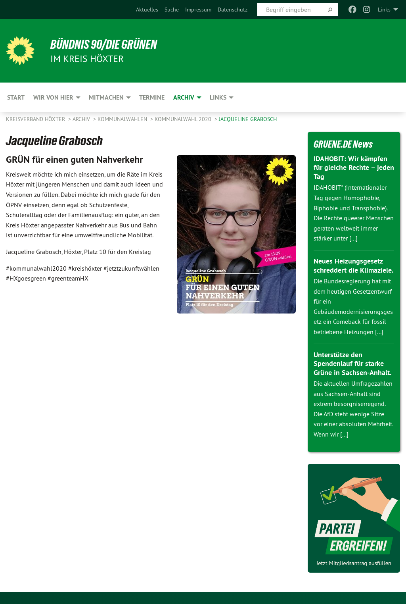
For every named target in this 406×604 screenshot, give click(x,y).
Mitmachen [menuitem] (106, 97)
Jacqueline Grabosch (248, 119)
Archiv (82, 119)
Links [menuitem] (384, 9)
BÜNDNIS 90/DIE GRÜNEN (103, 44)
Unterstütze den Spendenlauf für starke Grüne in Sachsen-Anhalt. (352, 363)
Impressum (198, 9)
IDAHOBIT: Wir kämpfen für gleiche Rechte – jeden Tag (354, 167)
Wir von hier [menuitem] (53, 97)
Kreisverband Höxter (36, 119)
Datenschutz (232, 9)
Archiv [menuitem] (183, 97)
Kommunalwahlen (123, 119)
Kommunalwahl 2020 (184, 119)
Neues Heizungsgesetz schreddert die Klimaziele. (353, 265)
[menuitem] (147, 9)
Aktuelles (147, 9)
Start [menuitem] (16, 97)
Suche (172, 9)
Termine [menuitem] (152, 97)
